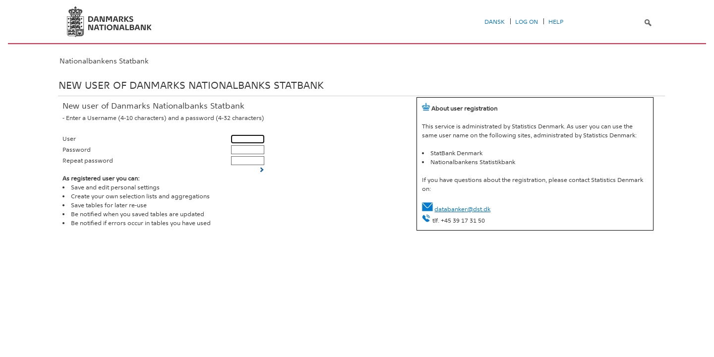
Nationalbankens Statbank (104, 61)
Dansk (494, 22)
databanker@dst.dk (462, 209)
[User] (247, 139)
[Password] (247, 149)
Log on (526, 22)
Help (555, 22)
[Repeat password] (247, 160)
